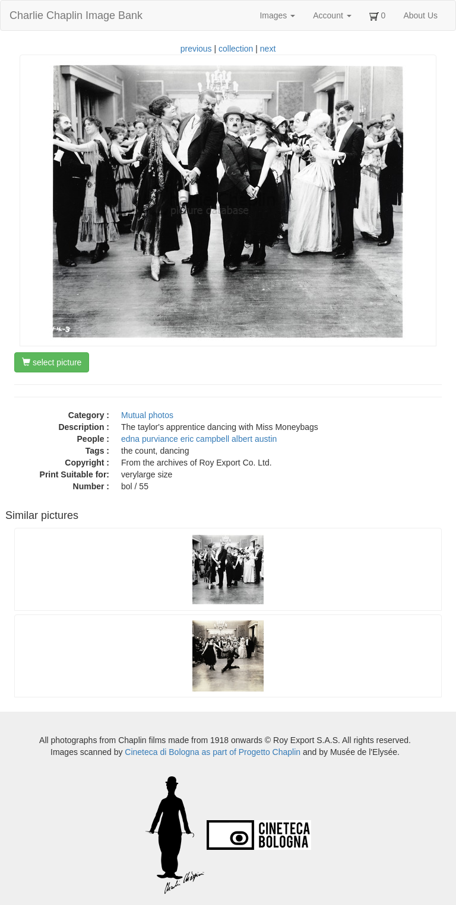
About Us (420, 15)
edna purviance (149, 439)
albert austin (254, 439)
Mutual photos (147, 415)
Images (277, 15)
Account (332, 15)
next (268, 48)
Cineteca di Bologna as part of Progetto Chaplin (212, 752)
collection (235, 48)
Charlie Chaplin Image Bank (76, 15)
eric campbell (204, 439)
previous (196, 48)
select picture (51, 362)
